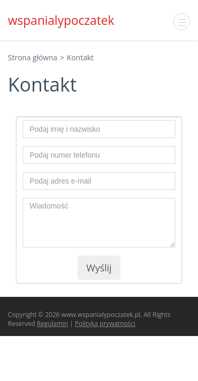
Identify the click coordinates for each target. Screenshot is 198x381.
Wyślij (99, 267)
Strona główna (33, 57)
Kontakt (80, 57)
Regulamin (52, 323)
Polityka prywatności (105, 323)
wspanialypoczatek (61, 20)
